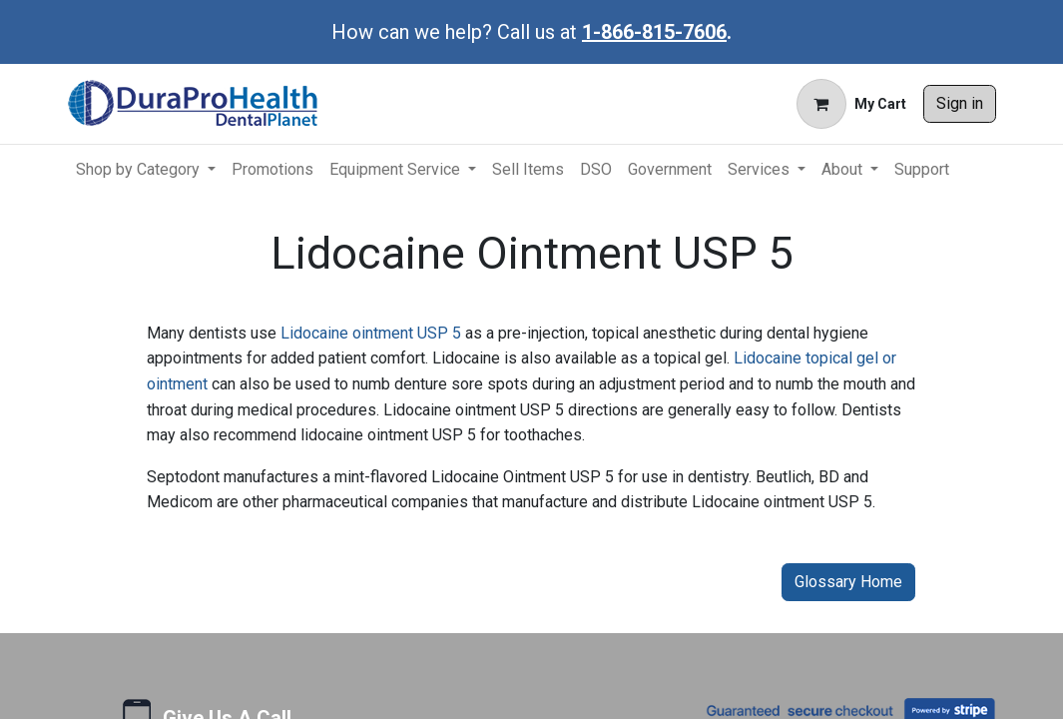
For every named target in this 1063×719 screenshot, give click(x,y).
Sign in (959, 103)
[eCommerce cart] (851, 104)
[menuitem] (146, 170)
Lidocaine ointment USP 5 (370, 333)
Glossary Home (848, 581)
